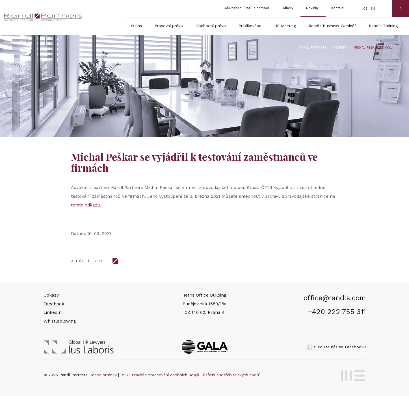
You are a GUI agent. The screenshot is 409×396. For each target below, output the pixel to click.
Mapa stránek (104, 375)
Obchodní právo (211, 25)
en (373, 8)
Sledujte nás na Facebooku (336, 347)
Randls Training (383, 25)
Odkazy (51, 295)
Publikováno (250, 25)
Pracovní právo (169, 25)
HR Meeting (285, 25)
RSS (124, 375)
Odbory (287, 8)
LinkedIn (53, 312)
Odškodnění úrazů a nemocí (246, 8)
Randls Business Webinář (332, 25)
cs (365, 8)
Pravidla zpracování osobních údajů (165, 375)
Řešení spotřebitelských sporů (232, 375)
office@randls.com (335, 298)
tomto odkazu (85, 205)
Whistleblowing (60, 321)
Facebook (54, 303)
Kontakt (337, 8)
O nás (136, 25)
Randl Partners (313, 47)
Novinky (312, 8)
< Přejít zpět (89, 261)
